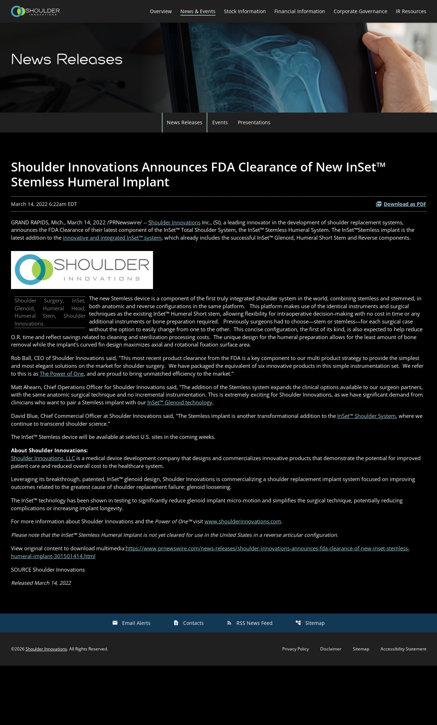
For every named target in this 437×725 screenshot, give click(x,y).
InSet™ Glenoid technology (285, 449)
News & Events (197, 11)
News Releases (184, 139)
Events (220, 139)
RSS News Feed (249, 682)
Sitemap (310, 682)
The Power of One (168, 417)
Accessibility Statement (403, 708)
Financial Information (299, 11)
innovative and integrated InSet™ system (204, 257)
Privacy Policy (295, 708)
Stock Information (245, 11)
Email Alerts (131, 682)
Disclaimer (331, 708)
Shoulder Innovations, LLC (46, 508)
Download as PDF (401, 220)
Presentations (254, 139)
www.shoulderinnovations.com (264, 576)
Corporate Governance (360, 11)
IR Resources (411, 11)
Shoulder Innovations (186, 240)
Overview (161, 11)
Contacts (188, 682)
